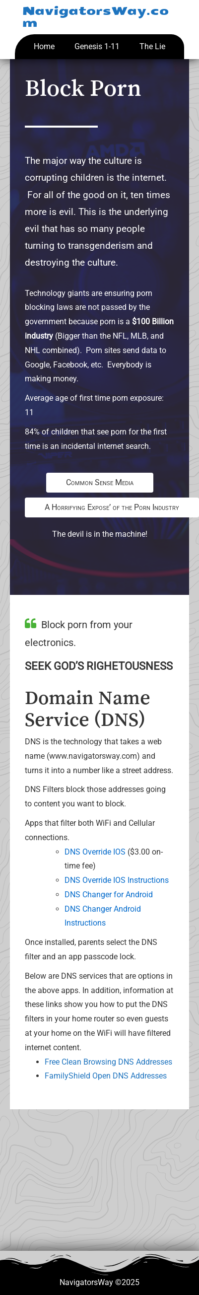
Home (44, 46)
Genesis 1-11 (97, 46)
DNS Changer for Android (109, 894)
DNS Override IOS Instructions (117, 880)
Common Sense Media (99, 482)
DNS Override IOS (95, 852)
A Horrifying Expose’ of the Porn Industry (112, 507)
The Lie (152, 46)
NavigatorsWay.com (95, 17)
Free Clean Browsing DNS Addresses (108, 1062)
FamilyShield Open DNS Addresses (106, 1075)
